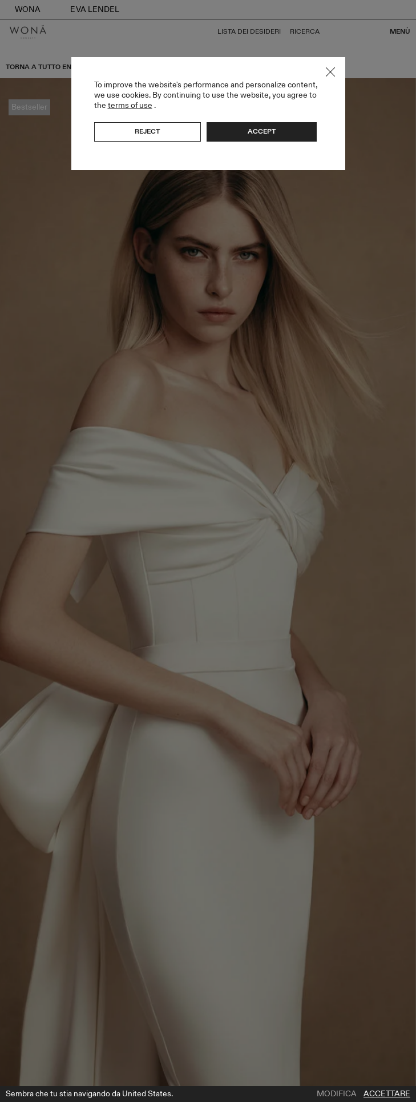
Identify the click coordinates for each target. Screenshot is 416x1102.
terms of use (130, 105)
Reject (147, 131)
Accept (262, 131)
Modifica (337, 1094)
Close (330, 72)
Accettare (387, 1094)
